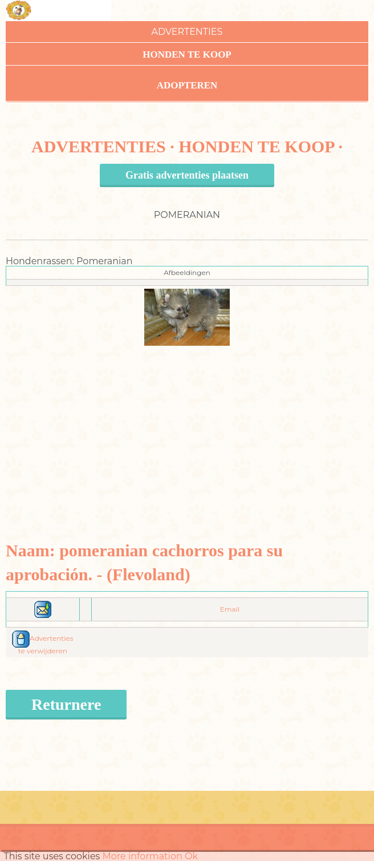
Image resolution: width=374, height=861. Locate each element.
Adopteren (187, 85)
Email (229, 609)
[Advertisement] (187, 426)
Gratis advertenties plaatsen (187, 175)
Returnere (66, 704)
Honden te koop (187, 54)
